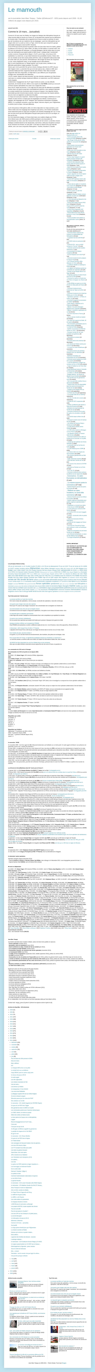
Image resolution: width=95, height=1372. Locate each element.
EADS (56, 572)
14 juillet (28, 566)
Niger (28, 575)
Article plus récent (13, 138)
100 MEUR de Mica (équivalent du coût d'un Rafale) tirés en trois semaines (30, 642)
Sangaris (26, 577)
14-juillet (33, 566)
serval (34, 591)
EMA (64, 572)
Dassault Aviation (23, 572)
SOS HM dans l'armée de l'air (75, 460)
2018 (11, 1024)
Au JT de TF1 (71, 470)
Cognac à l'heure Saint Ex (66, 1336)
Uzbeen (56, 577)
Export (16, 574)
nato (34, 588)
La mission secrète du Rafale (19, 1230)
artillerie (36, 579)
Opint (40, 575)
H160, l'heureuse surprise (74, 458)
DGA (81, 570)
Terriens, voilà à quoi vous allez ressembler (29, 1321)
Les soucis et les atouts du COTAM (76, 463)
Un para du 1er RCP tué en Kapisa (20, 1138)
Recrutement (83, 575)
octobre (13, 1047)
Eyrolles (70, 53)
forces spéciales (43, 583)
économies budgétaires (64, 591)
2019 (11, 1021)
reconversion (44, 589)
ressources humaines (64, 589)
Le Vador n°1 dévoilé (73, 372)
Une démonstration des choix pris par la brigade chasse (25, 609)
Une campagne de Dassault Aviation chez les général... (26, 1143)
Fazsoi (31, 574)
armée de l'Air (14, 579)
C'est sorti (13, 1124)
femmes (21, 583)
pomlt (23, 589)
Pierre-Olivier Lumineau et (30, 928)
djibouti (74, 581)
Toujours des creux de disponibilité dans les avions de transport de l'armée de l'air (76, 386)
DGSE (85, 570)
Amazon (70, 48)
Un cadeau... (14, 1159)
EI (61, 572)
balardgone (60, 579)
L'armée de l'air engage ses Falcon (76, 522)
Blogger (64, 1363)
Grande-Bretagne (45, 574)
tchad (45, 591)
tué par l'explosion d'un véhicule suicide (54, 833)
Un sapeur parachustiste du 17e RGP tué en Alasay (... (26, 1244)
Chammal (39, 570)
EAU (59, 572)
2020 (11, 1019)
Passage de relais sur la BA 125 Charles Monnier (23, 1307)
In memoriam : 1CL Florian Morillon (20, 1136)
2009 (11, 1273)
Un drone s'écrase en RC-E (18, 1075)
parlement (67, 588)
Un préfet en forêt (16, 1173)
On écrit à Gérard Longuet (18, 1096)
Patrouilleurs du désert (73, 337)
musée (25, 588)
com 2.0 (23, 581)
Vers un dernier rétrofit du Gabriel (76, 317)
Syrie (36, 577)
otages (49, 588)
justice (20, 586)
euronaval (15, 583)
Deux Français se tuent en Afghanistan (21, 1187)
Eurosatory (11, 574)
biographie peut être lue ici (70, 787)
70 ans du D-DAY (63, 566)
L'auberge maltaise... (16, 1239)
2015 (11, 1031)
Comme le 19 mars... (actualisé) (19, 1223)
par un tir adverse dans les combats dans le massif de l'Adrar (59, 772)
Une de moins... (15, 1084)
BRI (74, 568)
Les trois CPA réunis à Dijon (18, 1145)
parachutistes (59, 588)
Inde (64, 574)
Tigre (44, 577)
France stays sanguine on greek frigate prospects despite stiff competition (76, 158)
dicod (69, 581)
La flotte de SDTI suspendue (75, 401)
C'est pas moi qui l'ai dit (17, 1126)
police (14, 589)
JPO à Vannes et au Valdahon (19, 1155)
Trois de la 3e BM (16, 1209)
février (13, 1265)
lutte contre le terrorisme (50, 586)
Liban (81, 574)
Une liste (13, 1162)
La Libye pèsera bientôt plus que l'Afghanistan (23, 1227)
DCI (72, 570)
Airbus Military (45, 568)
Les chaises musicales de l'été (19, 1082)
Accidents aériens (24, 568)
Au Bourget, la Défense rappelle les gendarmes (24, 1129)
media (78, 586)
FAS (28, 574)
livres (36, 586)
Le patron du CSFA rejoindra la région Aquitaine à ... (25, 1164)
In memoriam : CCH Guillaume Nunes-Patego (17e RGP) (26, 1241)
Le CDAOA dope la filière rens (75, 416)
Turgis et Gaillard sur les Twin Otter (76, 366)
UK (49, 577)
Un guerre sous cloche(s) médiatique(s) (20, 618)
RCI (65, 575)
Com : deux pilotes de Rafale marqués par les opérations (25, 1331)
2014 (11, 1033)
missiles (10, 588)
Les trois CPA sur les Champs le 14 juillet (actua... (24, 1213)
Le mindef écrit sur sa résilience (19, 1070)
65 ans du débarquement (51, 566)
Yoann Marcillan (14, 928)
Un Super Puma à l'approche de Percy (21, 1192)
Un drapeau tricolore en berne (19, 1202)
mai (12, 1258)
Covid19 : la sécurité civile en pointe (77, 515)
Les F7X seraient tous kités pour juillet (21, 1148)
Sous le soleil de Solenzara (18, 1248)
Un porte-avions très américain (75, 340)
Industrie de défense (71, 574)
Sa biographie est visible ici (20, 774)
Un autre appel (15, 1077)
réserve (17, 591)
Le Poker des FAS (72, 393)
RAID (61, 575)
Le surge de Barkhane (73, 537)
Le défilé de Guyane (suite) (18, 1194)
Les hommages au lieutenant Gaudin (21, 1166)
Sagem (21, 577)
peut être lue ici (76, 775)
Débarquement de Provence (47, 572)
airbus (85, 577)
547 (12, 1065)
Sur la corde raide (16, 1169)
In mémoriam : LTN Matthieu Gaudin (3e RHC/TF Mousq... (27, 1185)
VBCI (60, 577)
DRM (16, 572)
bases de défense (68, 579)
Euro (79, 572)
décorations (84, 581)
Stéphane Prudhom (45, 928)
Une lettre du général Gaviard (19, 1150)
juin (12, 1056)
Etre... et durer (15, 1251)
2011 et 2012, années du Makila (19, 1190)
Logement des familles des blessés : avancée (23, 1237)
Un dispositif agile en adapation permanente (21, 613)
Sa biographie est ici (54, 770)
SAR (14, 577)
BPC (72, 568)
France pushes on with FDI (74, 190)
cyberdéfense (64, 581)
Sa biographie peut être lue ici (75, 782)
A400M (85, 566)
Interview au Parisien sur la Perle (76, 467)
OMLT (32, 575)
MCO (13, 575)
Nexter (25, 575)
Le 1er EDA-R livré (16, 1178)
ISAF (61, 574)
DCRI (78, 570)
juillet (13, 1054)
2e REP (42, 566)
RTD (73, 575)
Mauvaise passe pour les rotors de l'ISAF (22, 1098)
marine (72, 586)
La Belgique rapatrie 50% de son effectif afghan (24, 1093)
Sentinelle (31, 577)
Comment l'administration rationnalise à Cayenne (24, 1176)
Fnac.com (71, 55)
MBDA (10, 575)
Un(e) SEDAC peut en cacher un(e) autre (22, 1072)
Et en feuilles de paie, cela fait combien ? (21, 633)
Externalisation (23, 574)
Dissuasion (31, 572)
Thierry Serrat (68, 928)
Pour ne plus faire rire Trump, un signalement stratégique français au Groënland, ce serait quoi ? (35, 637)
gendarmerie (55, 583)
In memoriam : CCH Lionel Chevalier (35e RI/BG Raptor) (26, 1183)
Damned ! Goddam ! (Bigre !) (19, 1171)
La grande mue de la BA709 (74, 237)
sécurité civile (40, 591)
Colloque (54, 570)
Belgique (81, 568)
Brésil (85, 568)
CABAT (15, 570)
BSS (77, 568)
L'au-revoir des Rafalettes (18, 1091)
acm (69, 577)
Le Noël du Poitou (72, 327)
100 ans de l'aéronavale (14, 566)
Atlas (61, 568)
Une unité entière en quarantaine (20, 1199)
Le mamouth (25, 9)
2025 (11, 1012)
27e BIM (37, 566)
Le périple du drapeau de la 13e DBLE (21, 1131)
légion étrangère (63, 586)
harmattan (71, 583)
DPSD (13, 572)
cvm (60, 581)
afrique (81, 577)
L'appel (13, 1119)
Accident (16, 568)
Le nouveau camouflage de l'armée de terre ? (30, 1344)
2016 (11, 1028)
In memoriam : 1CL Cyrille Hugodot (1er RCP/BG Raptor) (26, 1103)
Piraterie (57, 575)
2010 (11, 1271)
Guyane (52, 574)
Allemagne (52, 568)
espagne (10, 583)
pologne (19, 589)
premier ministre (29, 589)
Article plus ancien (55, 138)
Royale (10, 577)
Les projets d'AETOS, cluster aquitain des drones (24, 1206)
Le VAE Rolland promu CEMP (75, 448)
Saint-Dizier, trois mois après (19, 1152)
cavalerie (10, 581)
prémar (36, 589)
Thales (40, 577)
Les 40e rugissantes (16, 1079)
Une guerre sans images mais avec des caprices (23, 604)
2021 (11, 1017)
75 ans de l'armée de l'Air (76, 566)
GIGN (35, 574)
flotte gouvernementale (30, 583)
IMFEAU (57, 574)
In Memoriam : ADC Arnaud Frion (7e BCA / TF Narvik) (24, 628)
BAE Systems (67, 568)
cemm (18, 581)
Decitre (70, 51)
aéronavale (53, 579)
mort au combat (18, 588)
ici (80, 860)
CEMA (19, 570)
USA (51, 577)
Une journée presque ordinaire (19, 1256)
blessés (84, 579)
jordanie (16, 586)
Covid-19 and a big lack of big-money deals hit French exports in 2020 (76, 163)
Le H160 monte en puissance (75, 241)
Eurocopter (84, 572)
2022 (11, 1014)
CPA (30, 570)
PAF (43, 575)
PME (46, 575)
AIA (9, 568)
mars (12, 1263)
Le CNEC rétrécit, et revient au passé (21, 1112)
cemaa (14, 581)
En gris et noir (15, 1133)
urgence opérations (53, 591)
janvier (13, 1268)
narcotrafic (30, 588)
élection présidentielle (75, 591)
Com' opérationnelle (63, 570)
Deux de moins (15, 1061)
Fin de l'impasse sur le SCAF (75, 254)
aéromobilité (46, 579)
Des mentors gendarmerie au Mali (76, 455)
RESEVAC (69, 575)
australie (40, 579)
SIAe (17, 577)
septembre (14, 1049)
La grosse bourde (16, 1180)
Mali (16, 575)
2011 (11, 1040)
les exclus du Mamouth (28, 586)
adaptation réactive (74, 577)
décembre (14, 1042)
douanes (78, 581)
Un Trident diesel (15, 1140)
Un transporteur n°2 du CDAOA (19, 1089)
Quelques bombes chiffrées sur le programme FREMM (24, 623)
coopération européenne (52, 581)
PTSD (52, 575)
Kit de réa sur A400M (73, 507)
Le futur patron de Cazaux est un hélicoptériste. (24, 1117)
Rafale (77, 575)
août (12, 1052)
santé (30, 591)
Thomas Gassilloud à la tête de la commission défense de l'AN (26, 1354)
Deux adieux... (15, 1234)
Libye (18, 133)
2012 (11, 1038)
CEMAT (23, 570)
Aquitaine (57, 568)
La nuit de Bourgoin (16, 1216)
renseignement (53, 589)
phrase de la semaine (77, 588)
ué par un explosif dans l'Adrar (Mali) (52, 780)
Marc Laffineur (15, 1063)
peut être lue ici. (75, 780)
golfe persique (66, 583)
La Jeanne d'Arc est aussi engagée (76, 512)
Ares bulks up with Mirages (74, 187)
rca (39, 589)
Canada (34, 570)
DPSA (9, 572)
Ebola (67, 572)
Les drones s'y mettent (17, 1086)
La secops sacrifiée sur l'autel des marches (21, 599)
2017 (11, 1026)
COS (27, 570)
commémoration (40, 581)
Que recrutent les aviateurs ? (66, 1346)
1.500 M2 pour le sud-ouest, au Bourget (21, 1204)
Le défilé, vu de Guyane (17, 1197)
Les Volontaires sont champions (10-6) (21, 1157)
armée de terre (27, 579)
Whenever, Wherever (17, 1220)
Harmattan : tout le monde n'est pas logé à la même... (25, 1253)
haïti (76, 583)
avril (12, 1261)
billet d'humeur (78, 579)
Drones (37, 572)
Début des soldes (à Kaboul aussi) (20, 1115)
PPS (49, 575)
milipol (81, 586)
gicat (61, 583)
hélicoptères (81, 583)
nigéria (37, 587)
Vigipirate (64, 577)
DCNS (75, 570)
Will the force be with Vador (74, 153)
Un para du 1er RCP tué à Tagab (20, 1105)
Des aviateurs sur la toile (17, 1101)
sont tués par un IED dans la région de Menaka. (67, 843)
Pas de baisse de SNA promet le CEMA (21, 1058)
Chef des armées (47, 570)
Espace (76, 572)
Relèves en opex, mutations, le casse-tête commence (75, 493)
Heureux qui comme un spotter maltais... (22, 1232)
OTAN (36, 575)
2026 (11, 1010)
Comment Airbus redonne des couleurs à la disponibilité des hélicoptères (75, 234)
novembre (14, 1044)
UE (47, 577)
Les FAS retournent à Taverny (75, 313)
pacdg (53, 588)
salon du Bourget (23, 591)
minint (85, 586)
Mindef (20, 575)
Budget (10, 570)
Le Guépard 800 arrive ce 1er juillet (20, 1068)
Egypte (71, 572)
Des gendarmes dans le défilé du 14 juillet (22, 1108)
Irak (78, 574)
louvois (40, 586)
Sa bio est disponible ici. (58, 795)
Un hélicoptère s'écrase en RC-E (20, 1218)
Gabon (39, 574)
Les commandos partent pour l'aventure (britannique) (25, 1110)
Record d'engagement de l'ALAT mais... (21, 1122)
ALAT (14, 133)
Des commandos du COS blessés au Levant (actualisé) (24, 1337)
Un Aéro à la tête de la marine (75, 398)
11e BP (23, 566)
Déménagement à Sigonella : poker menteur (23, 1246)
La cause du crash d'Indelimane (75, 347)
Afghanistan (35, 568)
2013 (11, 1035)
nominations (43, 588)
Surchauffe (14, 1225)
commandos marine (30, 581)
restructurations (76, 589)
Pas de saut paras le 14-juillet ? (19, 1211)
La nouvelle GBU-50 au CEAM (75, 394)
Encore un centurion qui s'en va (18, 1291)
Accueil (34, 138)
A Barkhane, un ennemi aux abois (76, 505)
